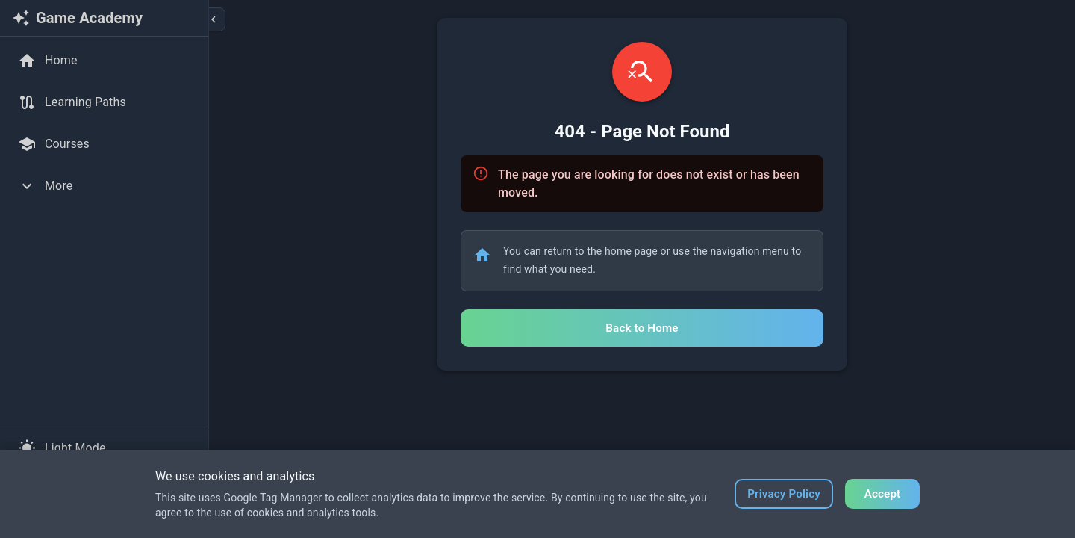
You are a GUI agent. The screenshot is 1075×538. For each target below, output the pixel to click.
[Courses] (104, 144)
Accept (882, 494)
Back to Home (641, 328)
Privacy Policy (783, 494)
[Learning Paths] (104, 102)
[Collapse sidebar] (213, 19)
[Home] (104, 60)
